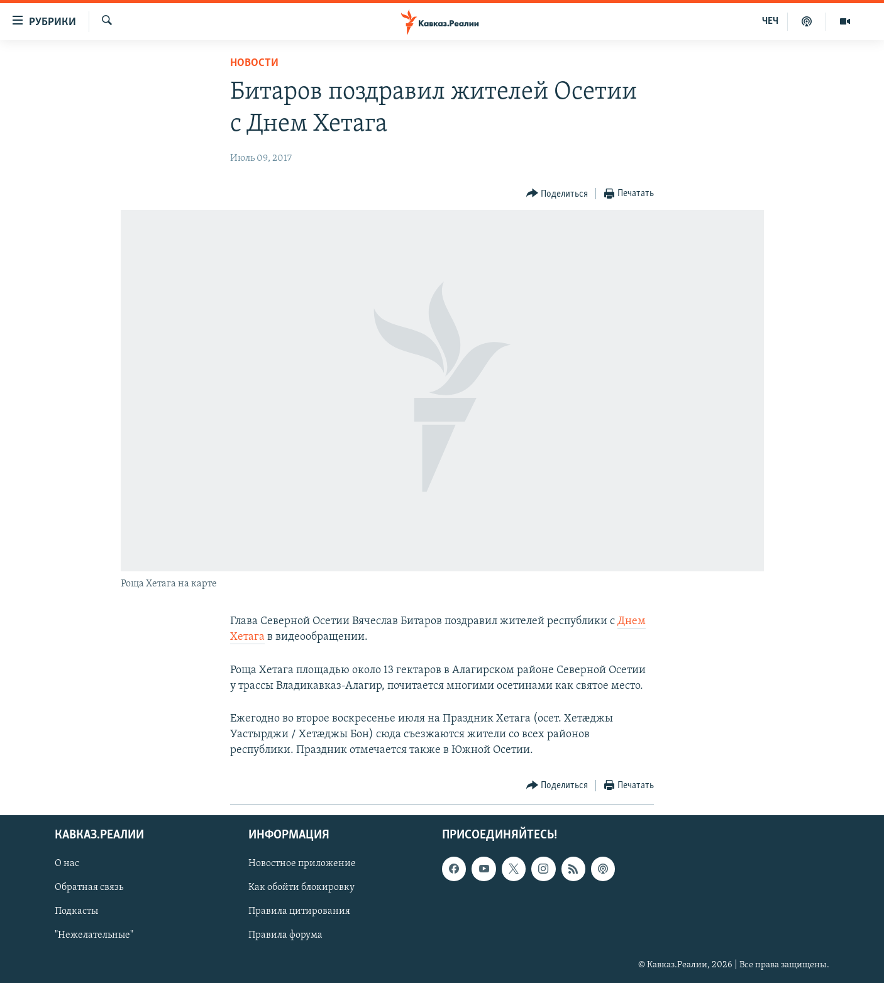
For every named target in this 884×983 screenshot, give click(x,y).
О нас (67, 864)
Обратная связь (89, 887)
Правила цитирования (299, 911)
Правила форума (285, 935)
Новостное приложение (302, 864)
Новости (254, 63)
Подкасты (76, 911)
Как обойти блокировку (301, 887)
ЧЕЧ (770, 21)
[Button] (557, 193)
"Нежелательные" (94, 935)
